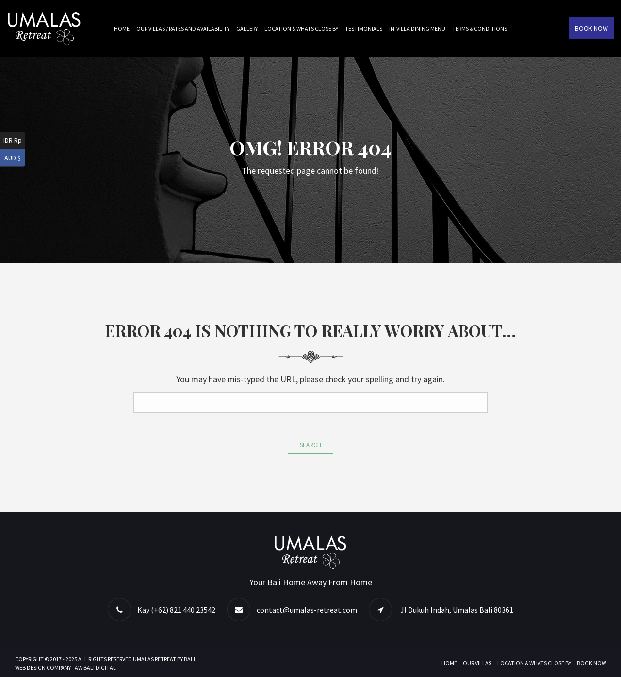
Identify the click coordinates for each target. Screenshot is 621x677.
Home (122, 28)
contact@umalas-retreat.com (307, 609)
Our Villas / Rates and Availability (182, 28)
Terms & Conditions (479, 28)
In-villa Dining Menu (417, 28)
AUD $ (12, 157)
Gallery (247, 28)
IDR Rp (12, 140)
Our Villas (477, 663)
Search (310, 445)
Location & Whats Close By (301, 28)
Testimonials (363, 28)
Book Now (591, 28)
